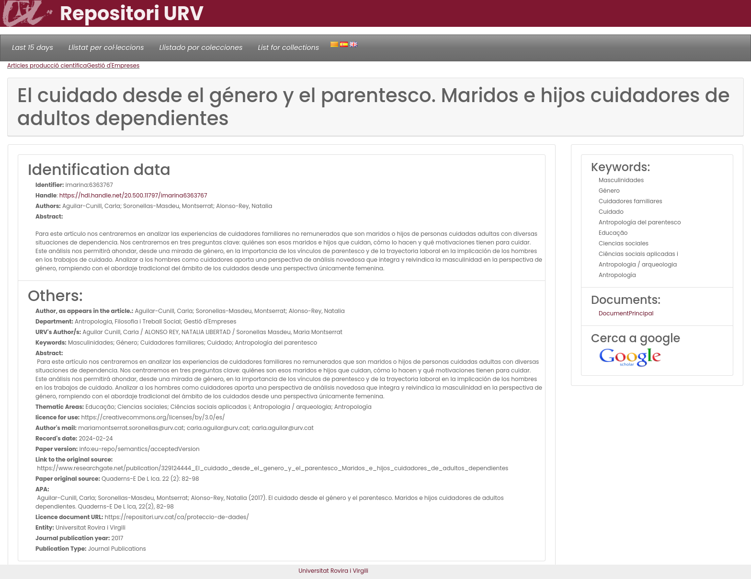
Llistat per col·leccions (106, 47)
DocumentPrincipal (626, 313)
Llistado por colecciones (201, 47)
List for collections (288, 47)
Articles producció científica (47, 65)
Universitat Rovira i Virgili (333, 571)
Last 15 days (32, 47)
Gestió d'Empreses (113, 65)
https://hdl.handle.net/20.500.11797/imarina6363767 (133, 195)
